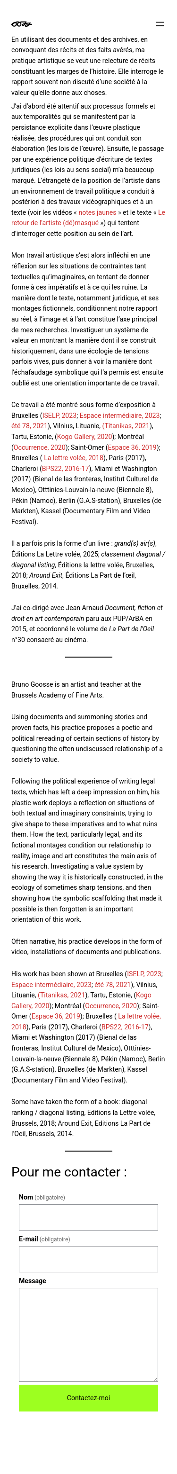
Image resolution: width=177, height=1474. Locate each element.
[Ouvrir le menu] (160, 24)
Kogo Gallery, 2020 (84, 436)
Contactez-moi (88, 1398)
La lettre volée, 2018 (73, 458)
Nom (42, 1197)
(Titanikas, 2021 (125, 426)
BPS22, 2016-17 (65, 468)
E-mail (44, 1239)
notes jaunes (97, 212)
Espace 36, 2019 (132, 447)
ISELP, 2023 (59, 415)
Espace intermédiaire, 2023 (120, 415)
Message (32, 1281)
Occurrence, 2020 (40, 447)
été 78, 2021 (29, 426)
